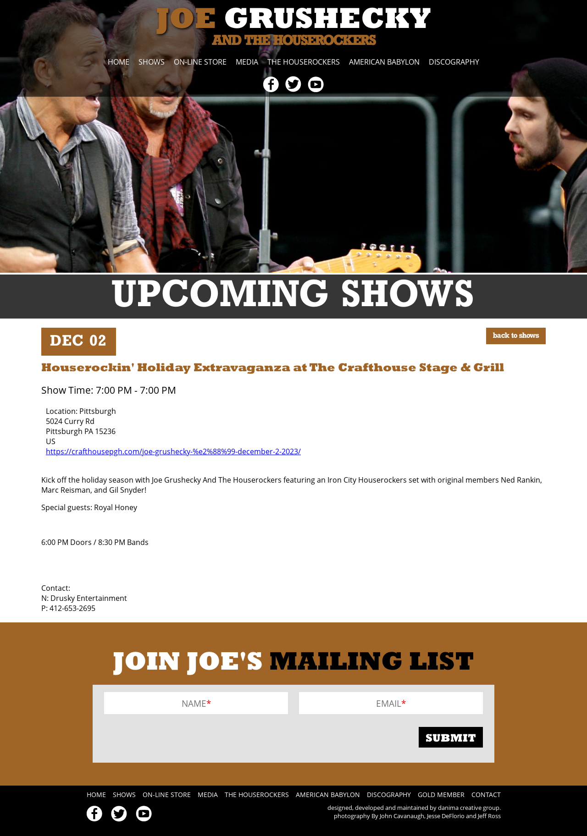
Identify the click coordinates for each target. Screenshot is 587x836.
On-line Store (200, 62)
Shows (151, 62)
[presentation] (174, 737)
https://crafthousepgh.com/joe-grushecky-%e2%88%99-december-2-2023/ (173, 451)
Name (194, 703)
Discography (454, 62)
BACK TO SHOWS (516, 336)
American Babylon (384, 62)
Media (247, 62)
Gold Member (441, 794)
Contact (486, 794)
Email (388, 703)
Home (118, 62)
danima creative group (468, 807)
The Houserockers (303, 62)
